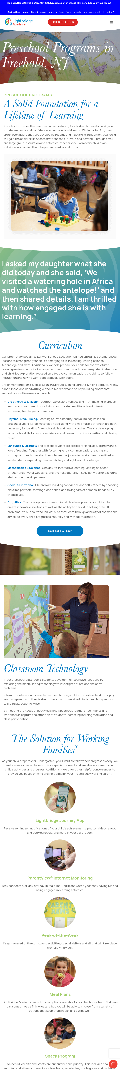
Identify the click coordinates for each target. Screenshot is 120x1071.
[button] (113, 1064)
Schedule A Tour (63, 22)
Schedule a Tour (60, 531)
